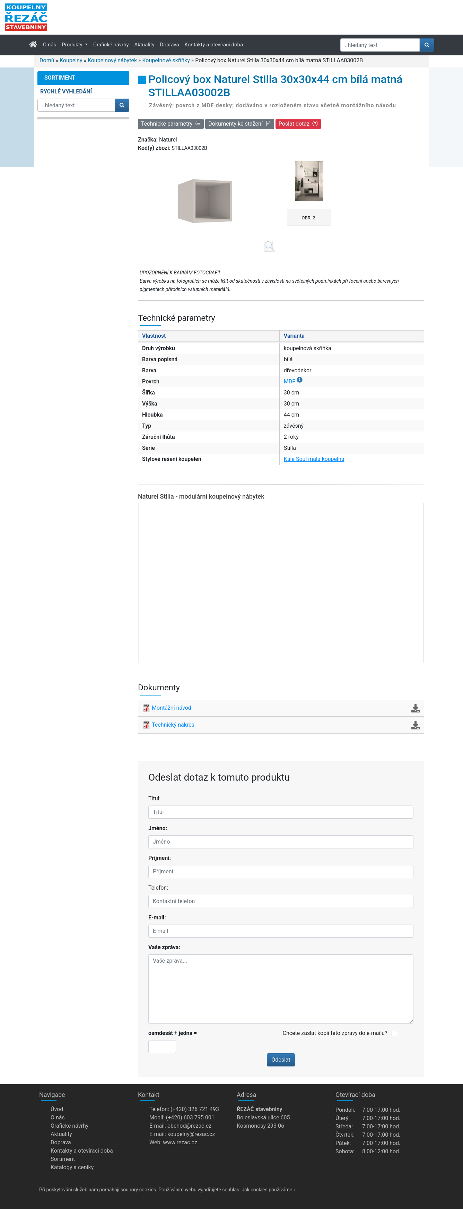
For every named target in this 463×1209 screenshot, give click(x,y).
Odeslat (280, 1059)
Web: (155, 1142)
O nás (49, 45)
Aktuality (144, 45)
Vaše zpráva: (164, 947)
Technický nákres (281, 725)
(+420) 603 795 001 (190, 1117)
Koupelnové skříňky (166, 60)
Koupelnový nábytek (112, 60)
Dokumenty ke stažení (239, 123)
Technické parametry (171, 123)
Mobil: (157, 1117)
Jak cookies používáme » (269, 1189)
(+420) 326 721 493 (195, 1109)
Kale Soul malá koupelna (314, 459)
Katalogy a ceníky (72, 1167)
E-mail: (157, 917)
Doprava (169, 45)
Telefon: (158, 887)
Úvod (57, 1109)
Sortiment (63, 1159)
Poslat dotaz (298, 123)
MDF (293, 381)
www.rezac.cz (180, 1142)
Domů (47, 60)
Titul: (154, 798)
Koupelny (71, 60)
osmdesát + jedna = (172, 1033)
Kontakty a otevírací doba (214, 45)
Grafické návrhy (111, 45)
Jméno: (157, 828)
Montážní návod (281, 708)
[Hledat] (380, 45)
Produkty (73, 45)
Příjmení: (159, 858)
